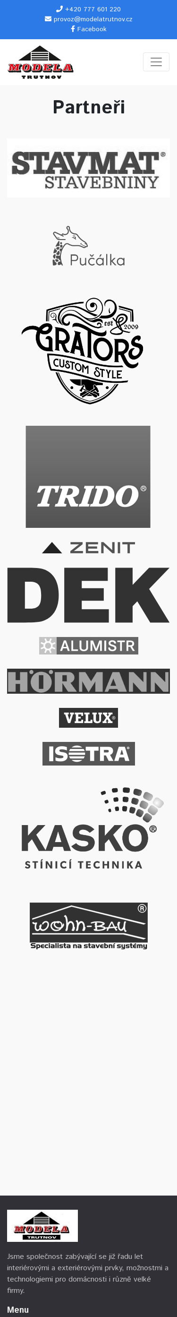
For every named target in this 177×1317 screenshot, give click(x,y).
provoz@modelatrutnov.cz (93, 19)
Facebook (92, 29)
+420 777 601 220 (93, 9)
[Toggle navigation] (156, 61)
